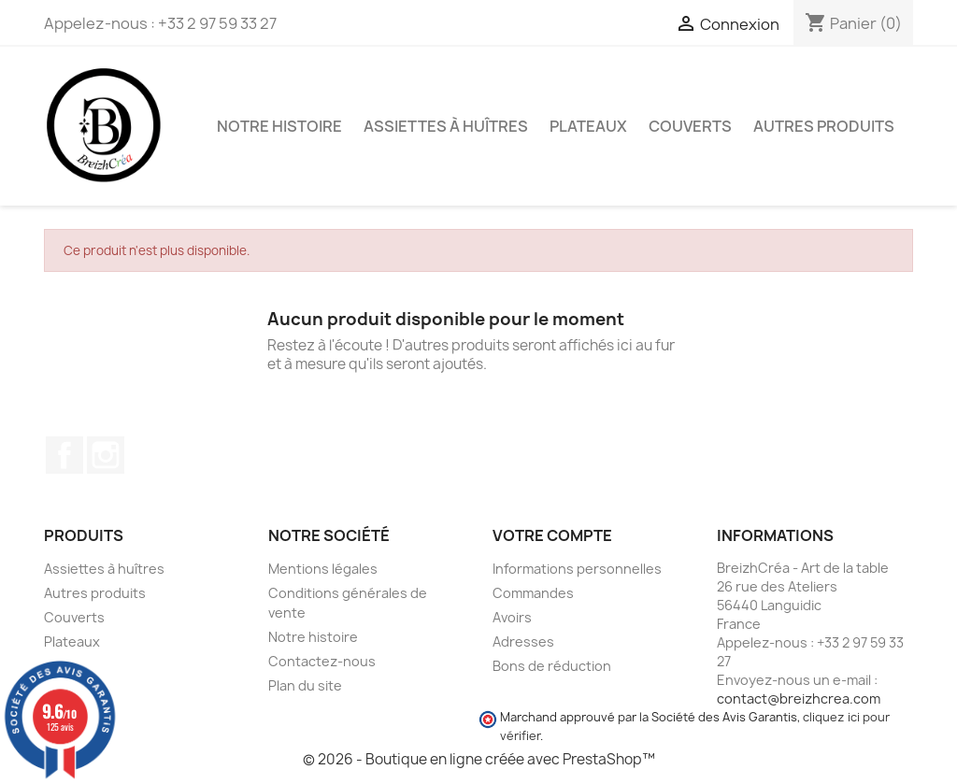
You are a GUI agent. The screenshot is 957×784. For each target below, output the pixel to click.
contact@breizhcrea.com (798, 698)
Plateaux (588, 126)
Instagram (105, 455)
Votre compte (552, 535)
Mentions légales (323, 568)
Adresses (523, 641)
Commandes (533, 593)
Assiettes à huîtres (446, 126)
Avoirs (512, 617)
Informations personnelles (577, 568)
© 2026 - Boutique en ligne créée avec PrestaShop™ (479, 759)
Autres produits (823, 126)
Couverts (690, 126)
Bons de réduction (552, 666)
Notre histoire (279, 126)
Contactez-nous (322, 661)
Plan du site (305, 685)
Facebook (64, 455)
